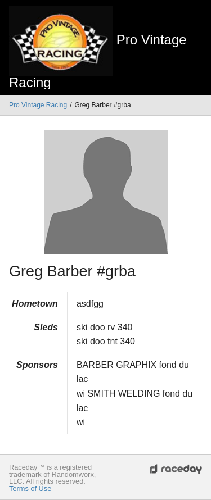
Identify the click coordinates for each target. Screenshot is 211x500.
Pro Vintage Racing (38, 105)
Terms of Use (30, 488)
